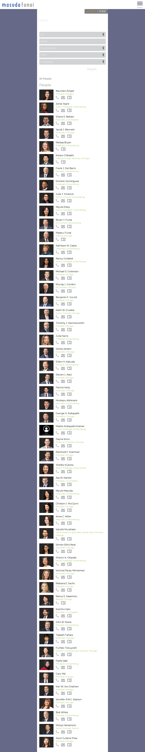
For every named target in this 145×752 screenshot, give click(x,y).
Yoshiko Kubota (64, 465)
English (91, 11)
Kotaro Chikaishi (65, 155)
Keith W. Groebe (65, 310)
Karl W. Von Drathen (67, 686)
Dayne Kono (63, 439)
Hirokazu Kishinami (66, 400)
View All (101, 28)
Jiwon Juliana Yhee (66, 738)
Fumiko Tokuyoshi (66, 648)
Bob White (62, 712)
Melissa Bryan (63, 142)
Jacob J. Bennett (65, 129)
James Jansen (63, 349)
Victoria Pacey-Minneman (70, 570)
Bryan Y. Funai (64, 220)
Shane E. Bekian (65, 116)
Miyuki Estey (63, 207)
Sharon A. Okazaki (66, 557)
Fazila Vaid (61, 660)
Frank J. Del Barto (66, 168)
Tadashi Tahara (64, 635)
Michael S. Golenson (67, 271)
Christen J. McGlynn (67, 503)
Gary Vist (61, 673)
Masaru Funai (63, 232)
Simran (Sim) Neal (66, 544)
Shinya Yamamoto (66, 725)
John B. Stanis (63, 622)
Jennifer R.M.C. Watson (69, 699)
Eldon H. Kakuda (65, 361)
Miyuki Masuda (64, 490)
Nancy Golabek (64, 258)
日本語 (102, 11)
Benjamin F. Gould (66, 297)
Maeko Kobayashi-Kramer (70, 426)
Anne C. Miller (63, 516)
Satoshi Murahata (65, 529)
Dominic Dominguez (67, 181)
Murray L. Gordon (66, 284)
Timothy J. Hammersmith (70, 323)
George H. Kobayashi (67, 413)
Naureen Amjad (65, 91)
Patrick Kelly (63, 387)
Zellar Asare (62, 103)
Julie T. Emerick (65, 194)
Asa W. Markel (64, 477)
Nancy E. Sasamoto (66, 596)
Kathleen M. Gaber (66, 245)
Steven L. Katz (64, 374)
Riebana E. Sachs (65, 583)
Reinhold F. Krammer (68, 452)
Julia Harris (62, 336)
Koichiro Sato (63, 609)
